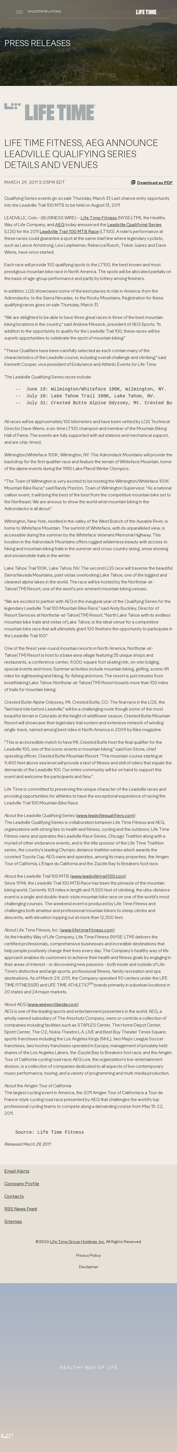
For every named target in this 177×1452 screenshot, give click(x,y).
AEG (59, 224)
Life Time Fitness (98, 217)
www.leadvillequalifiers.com (105, 815)
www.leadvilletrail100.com (98, 876)
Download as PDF (152, 182)
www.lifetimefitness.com (87, 929)
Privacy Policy (88, 1255)
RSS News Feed (20, 1208)
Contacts (14, 1196)
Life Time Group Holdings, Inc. (77, 1241)
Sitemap (13, 1221)
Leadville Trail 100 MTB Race (69, 231)
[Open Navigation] (19, 11)
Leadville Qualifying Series (134, 224)
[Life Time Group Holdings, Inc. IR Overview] (146, 11)
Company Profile (21, 1183)
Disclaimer (88, 1267)
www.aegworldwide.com (52, 1004)
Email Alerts (17, 1170)
